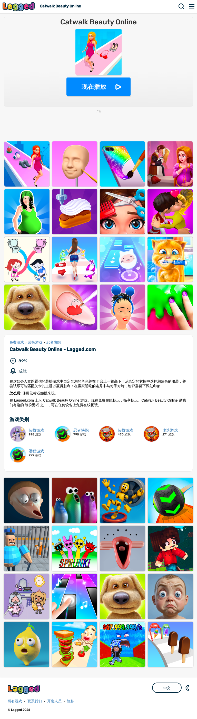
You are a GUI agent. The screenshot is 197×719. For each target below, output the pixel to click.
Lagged (19, 6)
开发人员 (54, 701)
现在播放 (94, 86)
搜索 (181, 6)
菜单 (192, 6)
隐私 (70, 701)
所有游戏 (15, 701)
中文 (167, 688)
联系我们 (34, 701)
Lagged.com (24, 689)
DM (188, 688)
